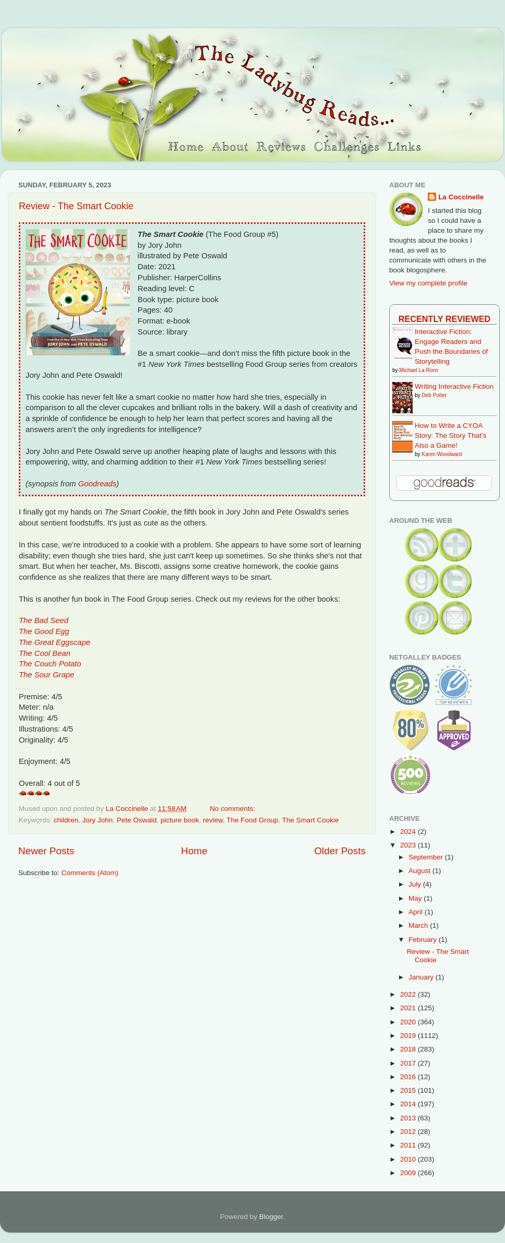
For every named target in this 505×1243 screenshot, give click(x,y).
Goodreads (97, 484)
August (420, 871)
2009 (409, 1173)
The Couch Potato (50, 664)
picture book (180, 820)
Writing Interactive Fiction (454, 386)
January (422, 977)
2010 (409, 1159)
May (416, 898)
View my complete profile (428, 283)
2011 (409, 1145)
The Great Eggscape (54, 642)
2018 (409, 1049)
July (415, 884)
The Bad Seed (43, 620)
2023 (409, 845)
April (416, 912)
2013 (409, 1118)
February (423, 939)
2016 (409, 1077)
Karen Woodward (442, 454)
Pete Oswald (137, 820)
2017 (409, 1063)
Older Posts (340, 850)
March (419, 925)
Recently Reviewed (444, 319)
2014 (409, 1104)
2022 (409, 994)
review (213, 820)
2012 (409, 1132)
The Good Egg (44, 631)
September (426, 857)
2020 (409, 1022)
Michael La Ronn (418, 370)
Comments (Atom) (90, 873)
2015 (409, 1090)
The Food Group (252, 820)
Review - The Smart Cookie (76, 206)
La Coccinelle (461, 197)
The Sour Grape (46, 675)
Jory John (97, 820)
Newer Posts (46, 850)
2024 (409, 831)
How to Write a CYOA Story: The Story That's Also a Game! (450, 435)
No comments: (233, 808)
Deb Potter (434, 395)
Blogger (271, 1217)
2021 (409, 1008)
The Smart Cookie (310, 820)
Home (194, 850)
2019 (409, 1035)
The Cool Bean (44, 653)
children (66, 820)
